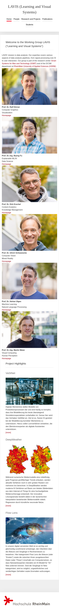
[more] (8, 432)
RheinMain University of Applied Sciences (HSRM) (35, 66)
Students (29, 25)
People (16, 19)
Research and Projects (30, 19)
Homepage (6, 115)
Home (9, 19)
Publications (47, 19)
